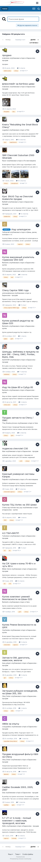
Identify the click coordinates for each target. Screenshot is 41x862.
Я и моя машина (30, 161)
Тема (17, 854)
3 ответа (21, 68)
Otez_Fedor (6, 696)
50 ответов (21, 181)
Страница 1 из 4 (20, 40)
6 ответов (21, 433)
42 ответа (20, 836)
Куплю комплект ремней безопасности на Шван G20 (17, 598)
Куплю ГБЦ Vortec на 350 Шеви (19, 504)
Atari (3, 451)
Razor (4, 161)
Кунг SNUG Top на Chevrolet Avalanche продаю (17, 197)
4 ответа (22, 517)
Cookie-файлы (27, 854)
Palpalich (5, 479)
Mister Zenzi (6, 569)
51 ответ (22, 305)
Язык (10, 854)
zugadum (5, 130)
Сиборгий (6, 232)
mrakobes (5, 58)
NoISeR (5, 202)
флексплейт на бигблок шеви (18, 84)
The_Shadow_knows (9, 423)
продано (6, 55)
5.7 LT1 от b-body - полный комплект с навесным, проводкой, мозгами (16, 821)
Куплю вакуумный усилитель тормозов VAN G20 (18, 258)
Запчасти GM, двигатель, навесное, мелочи (16, 659)
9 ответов (22, 274)
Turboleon (6, 536)
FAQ (27, 130)
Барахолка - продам (10, 295)
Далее (33, 40)
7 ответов (23, 738)
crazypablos (6, 727)
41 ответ (22, 548)
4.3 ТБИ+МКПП (10, 533)
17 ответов (22, 372)
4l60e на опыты (10, 724)
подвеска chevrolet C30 (15, 448)
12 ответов (23, 214)
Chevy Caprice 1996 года (15, 290)
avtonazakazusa (8, 293)
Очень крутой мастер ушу (12, 507)
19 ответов (21, 139)
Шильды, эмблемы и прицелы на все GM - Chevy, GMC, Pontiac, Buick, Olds (20, 354)
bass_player (6, 663)
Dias (3, 793)
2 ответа (22, 336)
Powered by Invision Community (20, 859)
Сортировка (34, 42)
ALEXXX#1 (6, 360)
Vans (36, 423)
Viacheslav (6, 630)
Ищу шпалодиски (20, 229)
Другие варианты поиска (27, 25)
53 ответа (19, 581)
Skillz (4, 826)
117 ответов (21, 489)
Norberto (5, 263)
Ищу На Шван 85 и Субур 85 (17, 387)
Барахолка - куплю (10, 510)
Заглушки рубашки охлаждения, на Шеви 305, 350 (20, 692)
